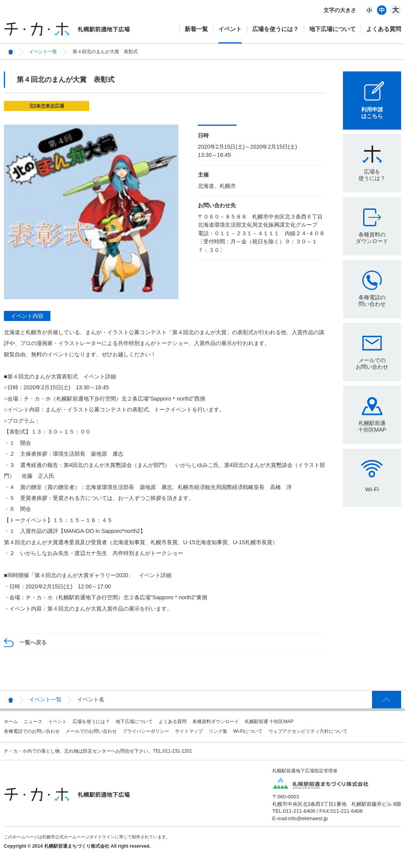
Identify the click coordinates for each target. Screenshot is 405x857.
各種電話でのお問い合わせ (32, 731)
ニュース (33, 721)
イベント (230, 29)
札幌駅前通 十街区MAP (269, 721)
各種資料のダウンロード (372, 237)
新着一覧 (196, 29)
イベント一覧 (43, 51)
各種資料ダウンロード (215, 721)
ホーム (11, 721)
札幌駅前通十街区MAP (372, 426)
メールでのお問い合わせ (372, 363)
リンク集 (218, 731)
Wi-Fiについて (248, 731)
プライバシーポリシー (146, 731)
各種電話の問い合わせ (372, 300)
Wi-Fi (372, 489)
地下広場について (332, 29)
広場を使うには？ (275, 29)
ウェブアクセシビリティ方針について (308, 731)
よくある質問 (383, 29)
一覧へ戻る (33, 642)
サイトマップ (189, 731)
